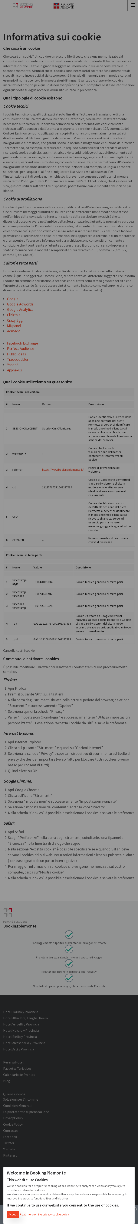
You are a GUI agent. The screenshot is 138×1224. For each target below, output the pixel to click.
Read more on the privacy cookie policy (44, 1214)
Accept (13, 1214)
